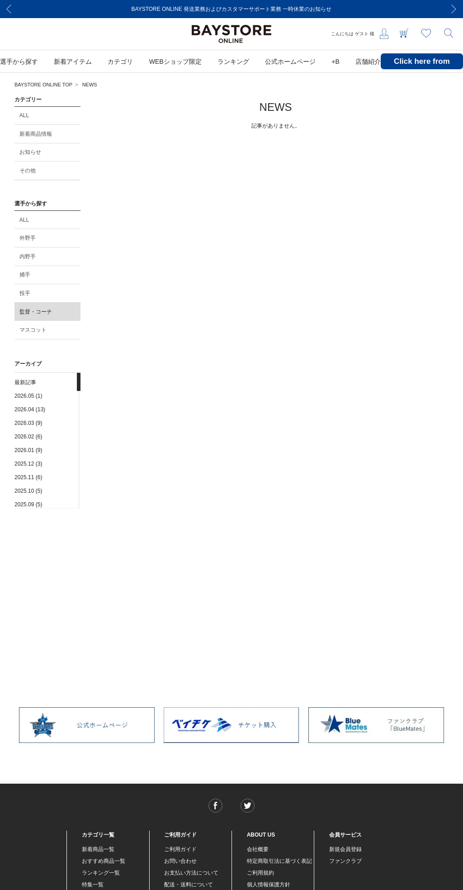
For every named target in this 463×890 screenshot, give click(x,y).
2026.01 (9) (28, 450)
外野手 (27, 238)
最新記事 (25, 382)
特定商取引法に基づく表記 (279, 861)
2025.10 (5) (28, 491)
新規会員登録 (345, 849)
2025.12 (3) (28, 464)
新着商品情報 (35, 134)
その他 (27, 170)
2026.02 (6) (28, 436)
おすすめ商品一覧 (103, 861)
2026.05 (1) (28, 396)
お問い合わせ (180, 861)
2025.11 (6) (28, 477)
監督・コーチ (35, 312)
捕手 (24, 274)
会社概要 (258, 849)
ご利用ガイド (180, 849)
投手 (24, 293)
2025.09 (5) (28, 504)
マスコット (33, 330)
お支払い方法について (191, 873)
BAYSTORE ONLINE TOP (43, 84)
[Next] (454, 9)
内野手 (27, 256)
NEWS (89, 84)
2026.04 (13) (29, 409)
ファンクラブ (345, 861)
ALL (24, 115)
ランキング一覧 (101, 873)
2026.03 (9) (28, 423)
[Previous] (9, 9)
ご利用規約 (260, 873)
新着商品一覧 (98, 849)
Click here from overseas (422, 68)
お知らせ (30, 152)
